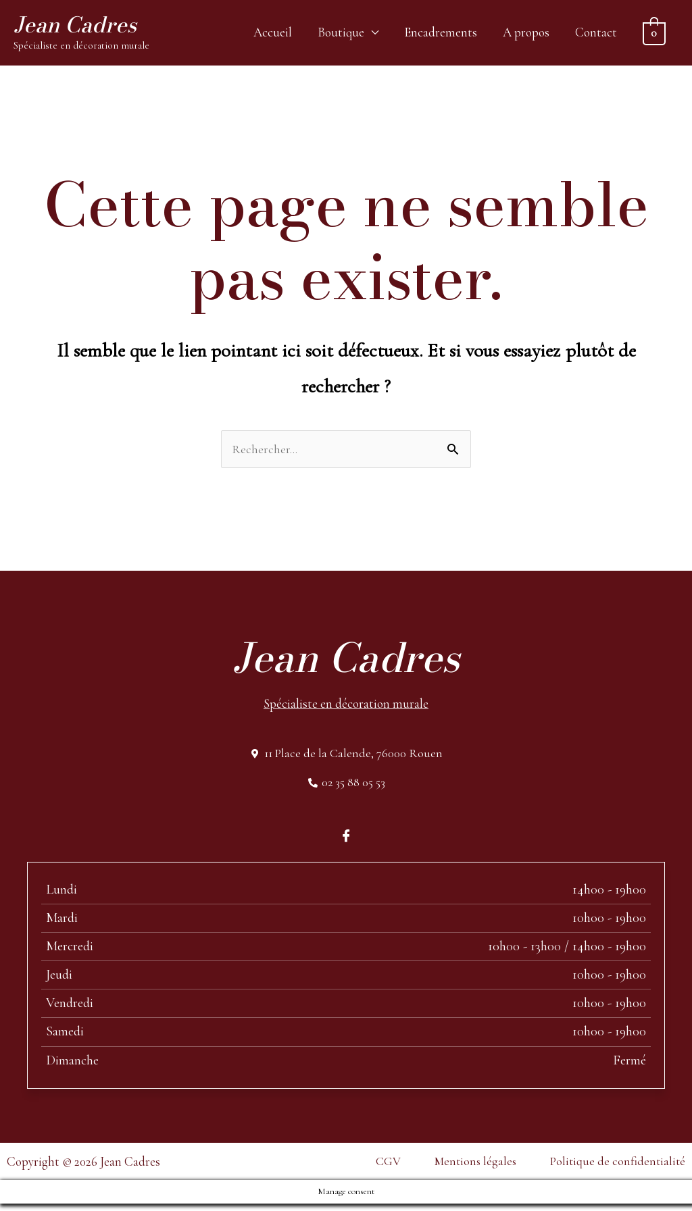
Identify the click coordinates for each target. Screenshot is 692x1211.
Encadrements (440, 34)
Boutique (341, 34)
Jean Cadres (81, 27)
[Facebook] (346, 842)
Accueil (272, 34)
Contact (596, 34)
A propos (526, 34)
